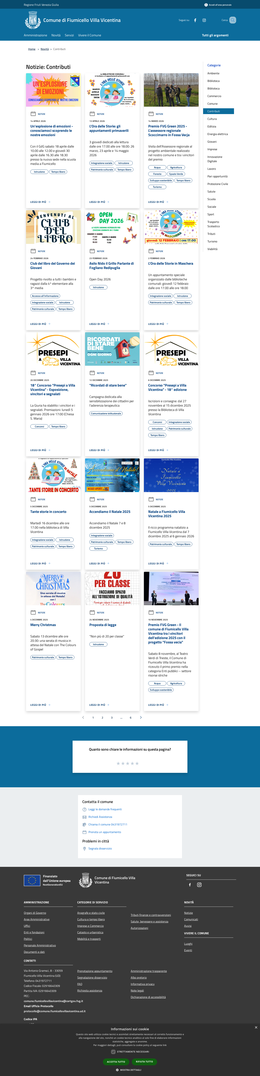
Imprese (212, 149)
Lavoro (211, 168)
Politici (28, 939)
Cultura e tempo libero (91, 919)
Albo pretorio (139, 977)
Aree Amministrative (36, 919)
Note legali (137, 990)
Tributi (211, 234)
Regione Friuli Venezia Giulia (41, 5)
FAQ (79, 984)
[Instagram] (199, 20)
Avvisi (188, 926)
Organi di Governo (35, 913)
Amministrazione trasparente (149, 971)
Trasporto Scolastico (213, 224)
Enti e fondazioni (34, 932)
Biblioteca (213, 81)
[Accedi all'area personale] (218, 5)
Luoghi (188, 944)
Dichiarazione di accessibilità (148, 997)
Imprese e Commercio (90, 926)
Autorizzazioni (139, 928)
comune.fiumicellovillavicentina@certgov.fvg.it (53, 1001)
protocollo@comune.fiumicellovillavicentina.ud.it (55, 1011)
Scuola (211, 199)
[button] (130, 1070)
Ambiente (213, 73)
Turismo (212, 241)
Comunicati (191, 919)
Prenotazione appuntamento (94, 971)
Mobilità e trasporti (89, 939)
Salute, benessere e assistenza (149, 921)
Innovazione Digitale (214, 159)
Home (31, 49)
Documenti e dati (34, 952)
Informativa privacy (143, 984)
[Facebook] (190, 20)
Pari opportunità (217, 176)
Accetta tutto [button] (116, 1061)
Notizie (37, 114)
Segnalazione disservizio (92, 977)
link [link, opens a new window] (165, 1045)
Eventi (188, 950)
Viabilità (212, 249)
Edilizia (211, 126)
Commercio (214, 96)
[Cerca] (232, 20)
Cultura (212, 119)
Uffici (27, 926)
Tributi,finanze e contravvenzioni (151, 915)
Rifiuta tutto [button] (144, 1061)
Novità (45, 49)
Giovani (212, 141)
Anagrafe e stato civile (91, 913)
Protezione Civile (217, 184)
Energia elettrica (217, 134)
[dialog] (130, 1050)
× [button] (256, 1027)
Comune (212, 103)
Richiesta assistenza (89, 990)
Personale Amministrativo (40, 945)
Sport (210, 214)
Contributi (213, 111)
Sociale (211, 206)
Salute (211, 191)
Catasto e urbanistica (90, 932)
